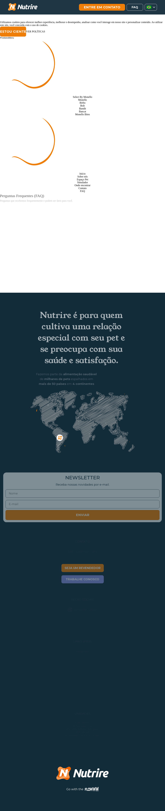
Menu (11, 38)
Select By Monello (82, 97)
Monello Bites (82, 114)
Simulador (82, 182)
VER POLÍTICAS (35, 31)
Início (82, 173)
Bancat (82, 111)
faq (135, 7)
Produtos (4, 38)
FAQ (82, 191)
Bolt (82, 105)
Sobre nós (82, 176)
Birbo (82, 102)
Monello (82, 99)
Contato (82, 188)
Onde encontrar (82, 185)
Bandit (82, 108)
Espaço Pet (82, 179)
